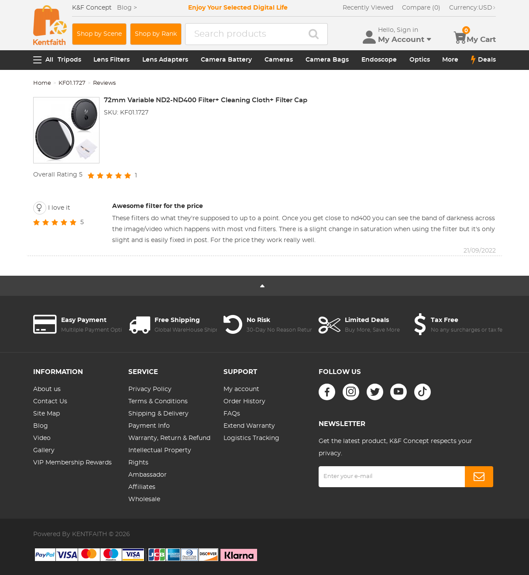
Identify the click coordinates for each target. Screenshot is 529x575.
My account (241, 389)
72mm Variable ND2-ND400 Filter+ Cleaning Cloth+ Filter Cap (205, 100)
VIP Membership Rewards (72, 463)
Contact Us (50, 401)
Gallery (44, 450)
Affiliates (141, 487)
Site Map (46, 414)
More (450, 60)
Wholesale (144, 499)
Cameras (278, 60)
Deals (483, 60)
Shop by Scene (99, 34)
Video (42, 438)
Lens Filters (111, 60)
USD (472, 8)
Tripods (69, 60)
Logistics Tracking (251, 438)
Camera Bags (327, 60)
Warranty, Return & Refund (169, 438)
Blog (40, 426)
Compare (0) (421, 8)
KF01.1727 (72, 83)
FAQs (231, 414)
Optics (419, 60)
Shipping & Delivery (158, 414)
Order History (244, 401)
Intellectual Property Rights (159, 456)
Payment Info (149, 426)
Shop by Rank (156, 34)
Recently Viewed (368, 8)
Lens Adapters (165, 60)
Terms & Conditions (158, 401)
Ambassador (147, 475)
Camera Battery (226, 60)
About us (47, 389)
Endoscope (379, 60)
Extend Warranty (249, 426)
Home (42, 83)
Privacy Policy (150, 389)
